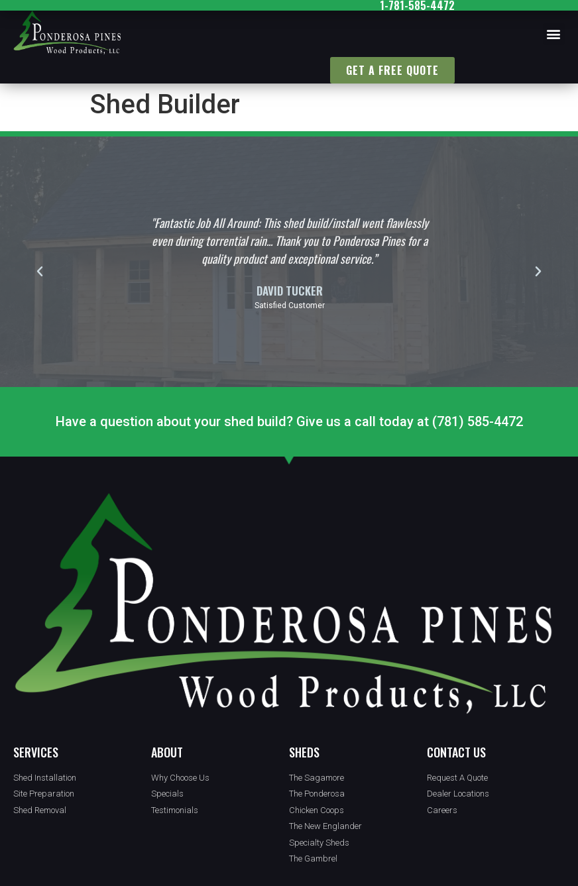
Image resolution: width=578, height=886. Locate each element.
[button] (554, 34)
